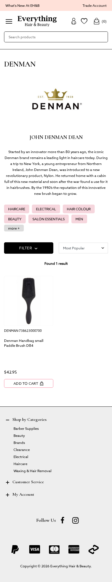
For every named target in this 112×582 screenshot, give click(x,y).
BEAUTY (15, 219)
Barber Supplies (26, 428)
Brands (19, 442)
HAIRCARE (16, 209)
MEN (79, 219)
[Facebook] (62, 520)
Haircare (20, 464)
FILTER (28, 248)
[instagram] (75, 520)
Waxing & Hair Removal (32, 471)
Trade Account (95, 5)
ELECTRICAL (46, 209)
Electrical (21, 456)
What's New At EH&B (22, 5)
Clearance (22, 449)
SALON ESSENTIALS (48, 219)
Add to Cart (29, 383)
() (100, 21)
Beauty (19, 435)
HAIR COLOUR (79, 209)
